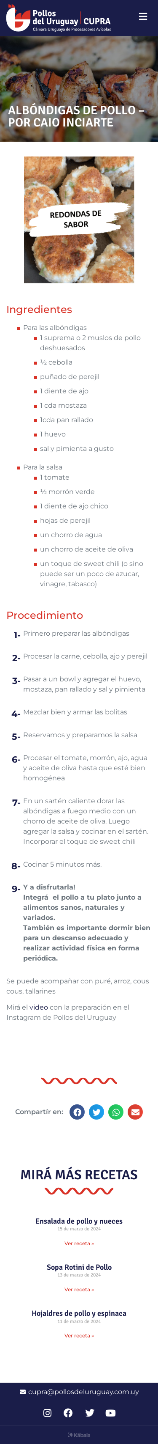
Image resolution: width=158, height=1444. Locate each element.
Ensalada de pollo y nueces (79, 1221)
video (38, 1007)
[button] (77, 1112)
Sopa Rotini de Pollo (79, 1267)
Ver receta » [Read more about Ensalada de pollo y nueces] (79, 1243)
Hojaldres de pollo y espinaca (79, 1313)
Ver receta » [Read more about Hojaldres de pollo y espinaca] (79, 1335)
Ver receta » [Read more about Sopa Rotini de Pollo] (79, 1289)
